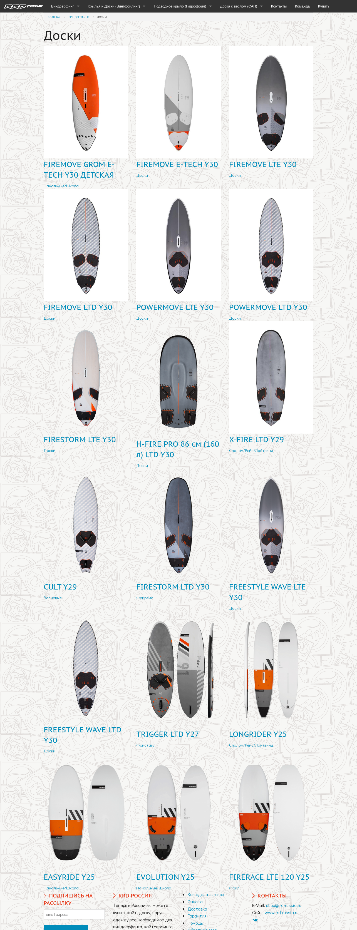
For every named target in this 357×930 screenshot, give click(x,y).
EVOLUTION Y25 (165, 877)
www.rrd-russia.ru (282, 912)
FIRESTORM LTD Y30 (172, 586)
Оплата (195, 901)
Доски (102, 17)
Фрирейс (144, 597)
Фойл (234, 888)
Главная (54, 17)
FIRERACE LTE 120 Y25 (269, 877)
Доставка (197, 909)
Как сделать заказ (206, 894)
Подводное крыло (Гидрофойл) (180, 6)
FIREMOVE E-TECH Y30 (177, 164)
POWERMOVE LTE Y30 (174, 307)
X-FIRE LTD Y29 (256, 439)
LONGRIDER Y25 (258, 734)
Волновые (53, 597)
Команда (302, 6)
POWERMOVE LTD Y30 (268, 307)
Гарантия (197, 916)
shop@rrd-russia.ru (283, 905)
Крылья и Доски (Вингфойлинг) (114, 6)
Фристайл (145, 745)
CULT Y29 (60, 586)
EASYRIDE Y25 (69, 877)
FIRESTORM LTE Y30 (80, 439)
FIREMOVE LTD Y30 (78, 307)
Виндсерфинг (62, 6)
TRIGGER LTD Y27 (167, 734)
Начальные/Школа (61, 185)
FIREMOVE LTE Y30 (263, 164)
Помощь (195, 923)
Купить (323, 6)
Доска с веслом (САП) (238, 6)
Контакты (279, 6)
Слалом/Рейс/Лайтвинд (251, 450)
